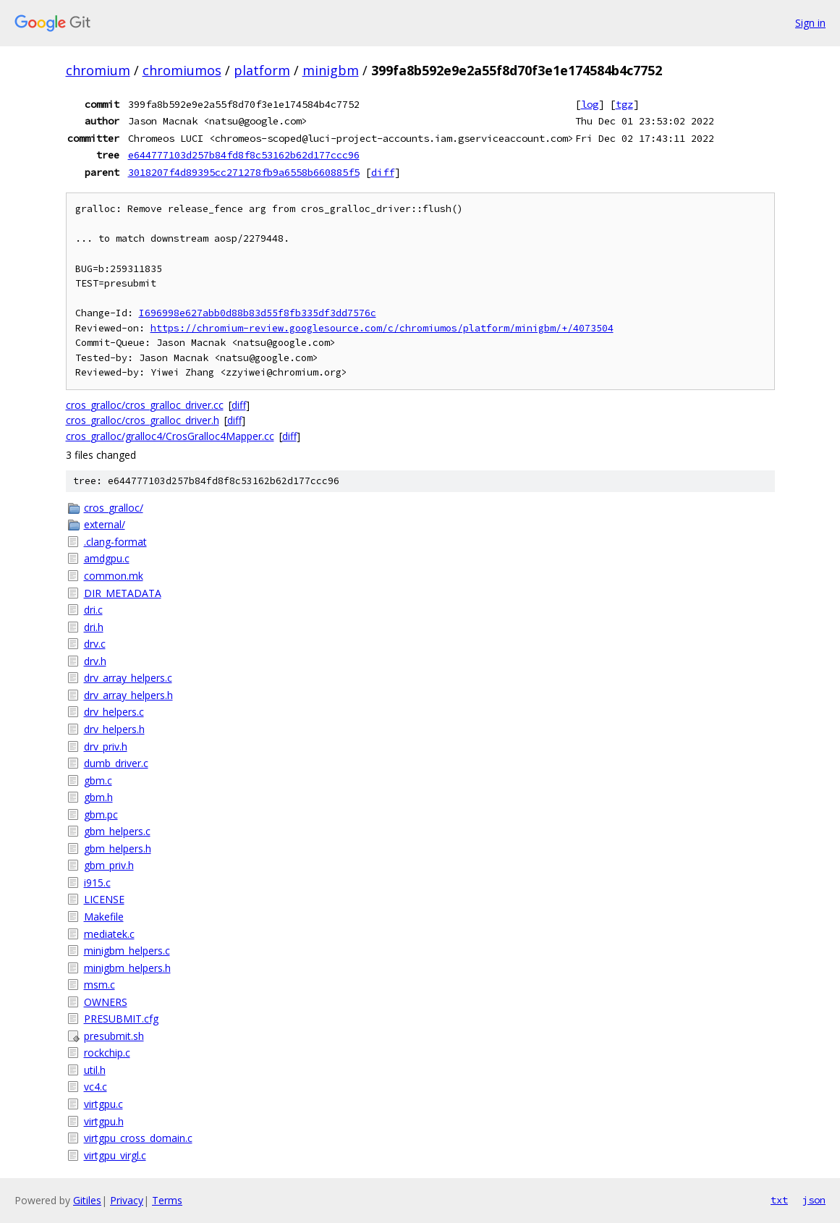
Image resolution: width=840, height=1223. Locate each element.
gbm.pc (101, 814)
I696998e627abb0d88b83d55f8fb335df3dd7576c (257, 313)
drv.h (95, 661)
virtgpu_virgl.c (115, 1155)
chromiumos (182, 70)
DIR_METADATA (122, 593)
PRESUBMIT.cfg (121, 1018)
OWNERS (105, 1002)
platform (262, 70)
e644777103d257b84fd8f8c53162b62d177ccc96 (244, 154)
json (814, 1199)
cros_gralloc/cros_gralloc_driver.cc (145, 405)
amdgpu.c (107, 558)
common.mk (113, 576)
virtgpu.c (103, 1104)
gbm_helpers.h (117, 848)
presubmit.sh (114, 1036)
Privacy (126, 1200)
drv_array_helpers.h (128, 695)
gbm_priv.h (109, 865)
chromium (98, 70)
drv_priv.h (105, 746)
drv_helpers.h (114, 729)
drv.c (95, 644)
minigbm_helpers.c (127, 950)
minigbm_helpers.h (127, 968)
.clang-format (115, 542)
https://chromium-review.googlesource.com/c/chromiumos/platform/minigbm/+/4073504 (382, 328)
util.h (95, 1070)
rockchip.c (107, 1052)
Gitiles (87, 1200)
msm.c (99, 984)
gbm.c (98, 780)
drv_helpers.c (114, 712)
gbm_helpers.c (117, 831)
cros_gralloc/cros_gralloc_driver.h (142, 420)
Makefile (104, 916)
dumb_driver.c (116, 763)
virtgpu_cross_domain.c (138, 1138)
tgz (624, 104)
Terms (167, 1200)
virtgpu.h (104, 1121)
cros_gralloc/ (113, 508)
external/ (104, 524)
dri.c (93, 610)
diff (382, 172)
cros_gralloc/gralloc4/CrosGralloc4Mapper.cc (170, 436)
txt (779, 1199)
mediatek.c (109, 934)
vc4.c (95, 1086)
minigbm (330, 70)
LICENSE (104, 899)
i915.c (97, 882)
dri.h (93, 627)
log (589, 104)
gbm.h (98, 797)
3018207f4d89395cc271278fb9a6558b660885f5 (244, 172)
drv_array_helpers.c (128, 678)
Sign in (810, 23)
